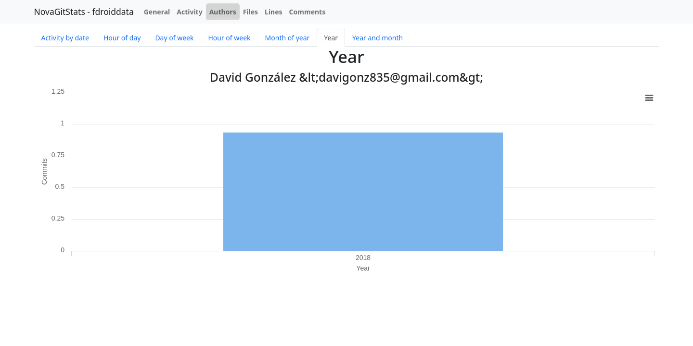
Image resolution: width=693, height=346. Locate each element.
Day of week (174, 37)
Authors (222, 11)
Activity (189, 11)
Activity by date (65, 37)
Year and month (377, 37)
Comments (307, 11)
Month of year (287, 37)
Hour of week (229, 37)
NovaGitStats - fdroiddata (84, 11)
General (157, 11)
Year (331, 37)
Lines (273, 11)
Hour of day (122, 37)
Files (250, 11)
